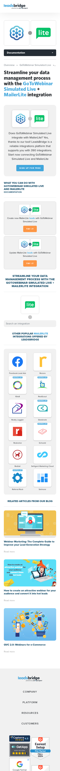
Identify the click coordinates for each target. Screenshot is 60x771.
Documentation (16, 52)
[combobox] (30, 323)
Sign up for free (30, 168)
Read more (9, 551)
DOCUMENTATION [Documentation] (13, 192)
